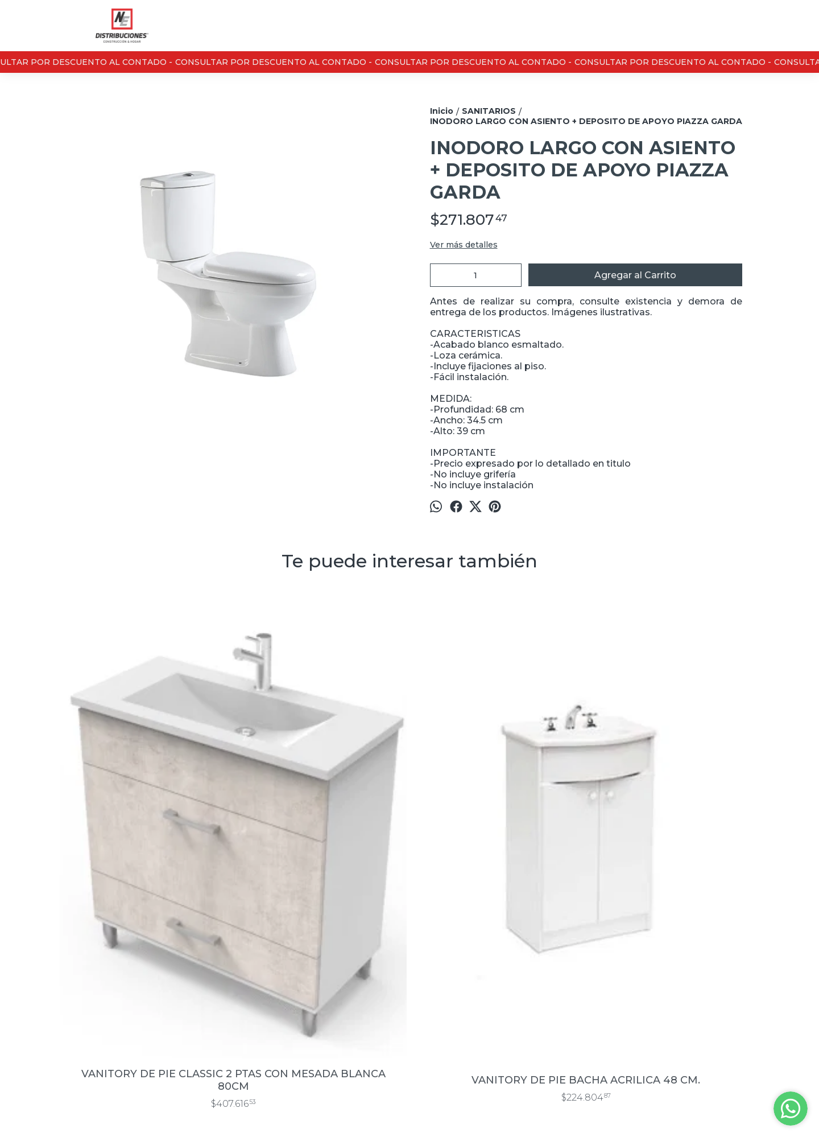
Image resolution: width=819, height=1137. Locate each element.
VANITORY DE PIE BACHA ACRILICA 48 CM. (322, 845)
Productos (78, 966)
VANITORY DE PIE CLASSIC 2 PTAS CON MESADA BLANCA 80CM (145, 845)
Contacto (75, 979)
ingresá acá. (425, 1111)
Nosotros (76, 992)
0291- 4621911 (429, 996)
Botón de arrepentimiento (484, 1111)
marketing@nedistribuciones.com (462, 1020)
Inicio (68, 953)
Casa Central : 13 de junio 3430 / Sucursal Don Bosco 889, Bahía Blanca (462, 966)
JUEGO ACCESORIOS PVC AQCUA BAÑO (674, 845)
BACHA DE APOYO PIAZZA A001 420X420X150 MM (498, 845)
